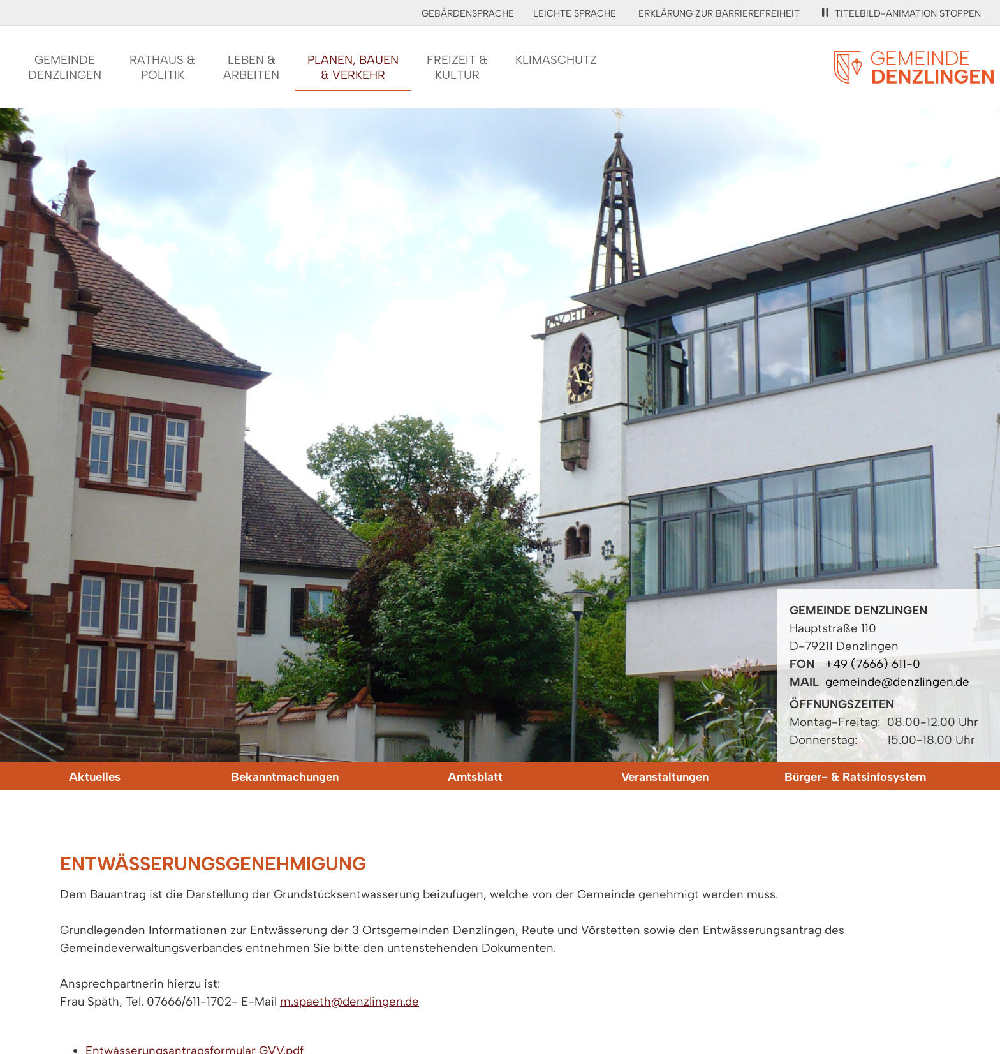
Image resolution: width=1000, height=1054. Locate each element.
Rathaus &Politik (162, 67)
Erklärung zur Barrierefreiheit (719, 13)
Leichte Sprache (574, 13)
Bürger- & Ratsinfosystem (855, 776)
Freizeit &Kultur (457, 67)
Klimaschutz (556, 59)
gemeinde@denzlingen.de (897, 681)
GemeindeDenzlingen (64, 67)
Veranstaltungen (665, 776)
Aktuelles (95, 776)
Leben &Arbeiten (251, 67)
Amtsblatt (475, 776)
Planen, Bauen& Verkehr (353, 67)
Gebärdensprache (468, 13)
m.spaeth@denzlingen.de (349, 1001)
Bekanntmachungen (285, 776)
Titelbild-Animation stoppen (901, 13)
